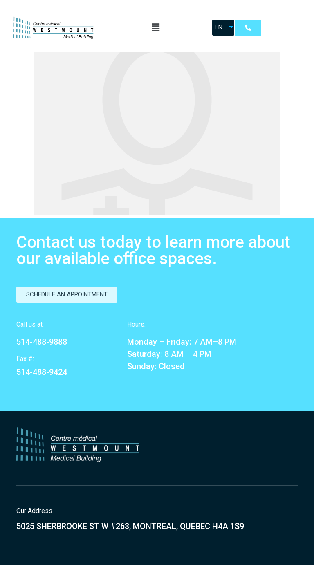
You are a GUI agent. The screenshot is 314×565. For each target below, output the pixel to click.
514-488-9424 (41, 372)
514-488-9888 (41, 342)
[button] (248, 28)
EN (218, 27)
